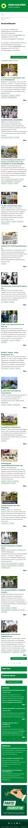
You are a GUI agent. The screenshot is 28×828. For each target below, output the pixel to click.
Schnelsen (4, 97)
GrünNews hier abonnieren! (8, 675)
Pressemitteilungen (12, 565)
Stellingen (10, 183)
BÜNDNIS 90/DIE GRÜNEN (17, 5)
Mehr (24, 100)
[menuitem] (2, 826)
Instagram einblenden (14, 682)
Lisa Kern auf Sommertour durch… (12, 206)
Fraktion (21, 179)
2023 (3, 179)
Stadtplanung (16, 610)
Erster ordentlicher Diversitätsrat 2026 (12, 758)
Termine (13, 483)
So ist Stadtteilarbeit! (8, 80)
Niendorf (18, 95)
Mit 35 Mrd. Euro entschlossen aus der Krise (14, 748)
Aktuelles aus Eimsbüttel (7, 137)
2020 (3, 563)
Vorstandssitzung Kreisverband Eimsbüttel (13, 690)
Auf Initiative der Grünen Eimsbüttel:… (13, 164)
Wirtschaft (4, 612)
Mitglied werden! (6, 668)
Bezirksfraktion (18, 46)
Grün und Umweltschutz (7, 181)
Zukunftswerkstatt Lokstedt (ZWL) (12, 120)
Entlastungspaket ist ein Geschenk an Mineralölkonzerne (12, 771)
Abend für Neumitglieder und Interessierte (13, 708)
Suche (11, 826)
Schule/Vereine (5, 223)
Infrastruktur (17, 181)
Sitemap (7, 826)
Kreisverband (18, 35)
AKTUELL (4, 650)
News (2, 20)
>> (19, 663)
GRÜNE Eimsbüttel (6, 18)
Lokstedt (12, 95)
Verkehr (16, 183)
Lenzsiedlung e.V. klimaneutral (10, 427)
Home (2, 826)
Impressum (16, 826)
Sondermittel (16, 404)
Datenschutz (24, 826)
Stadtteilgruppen (12, 97)
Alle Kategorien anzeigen (18, 57)
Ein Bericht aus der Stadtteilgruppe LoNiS (13, 78)
